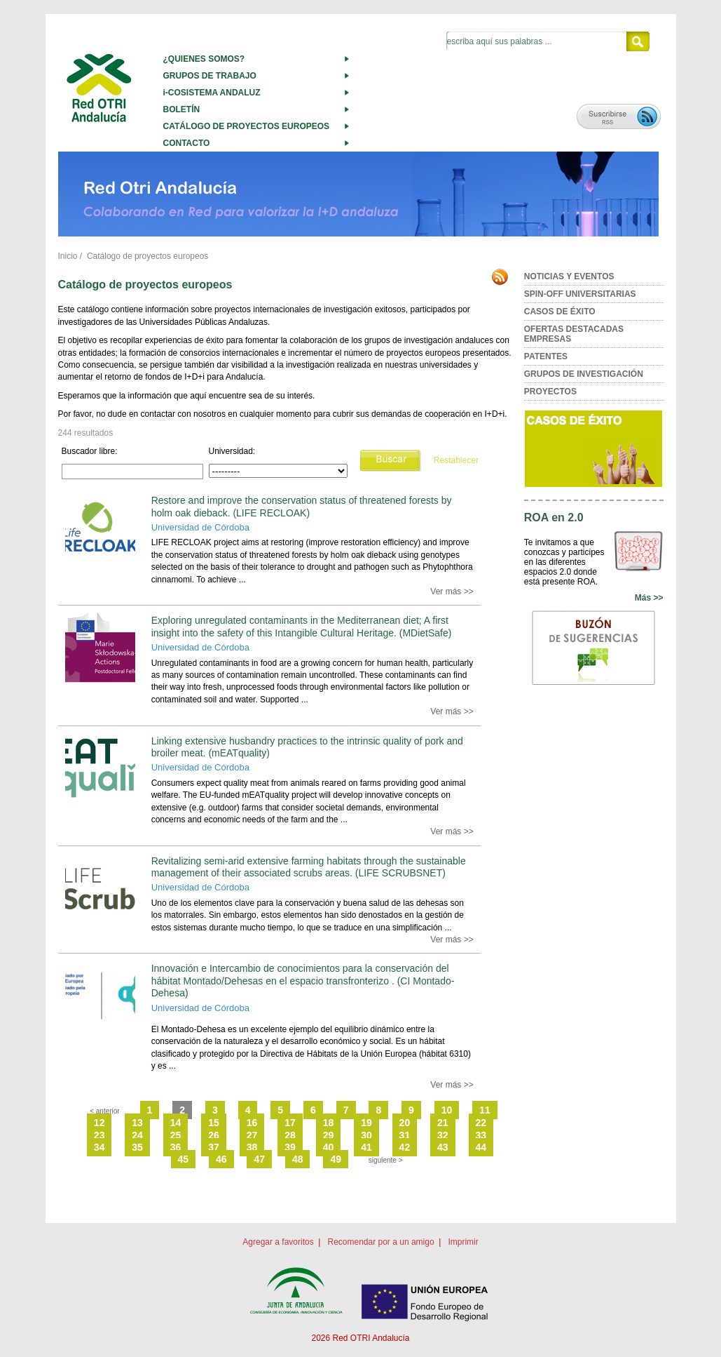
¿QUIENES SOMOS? (204, 59)
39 (290, 1147)
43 (442, 1147)
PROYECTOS (550, 391)
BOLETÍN (181, 109)
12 (99, 1122)
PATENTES (546, 356)
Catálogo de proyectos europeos (147, 256)
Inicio (68, 256)
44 (481, 1147)
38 (252, 1147)
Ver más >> (451, 591)
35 (137, 1147)
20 (405, 1122)
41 (366, 1147)
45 (183, 1159)
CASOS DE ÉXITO (560, 311)
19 (366, 1122)
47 (259, 1159)
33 (481, 1135)
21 (442, 1122)
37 (213, 1147)
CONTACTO (186, 143)
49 (335, 1159)
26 (213, 1135)
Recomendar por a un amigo (380, 1242)
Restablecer (456, 460)
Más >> (649, 598)
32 (442, 1135)
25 (175, 1135)
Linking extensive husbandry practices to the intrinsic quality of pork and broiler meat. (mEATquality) (307, 746)
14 (175, 1122)
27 (252, 1135)
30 (366, 1135)
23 (99, 1135)
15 (213, 1122)
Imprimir (463, 1242)
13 (137, 1122)
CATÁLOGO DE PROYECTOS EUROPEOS (246, 126)
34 (99, 1147)
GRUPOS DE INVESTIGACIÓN (583, 374)
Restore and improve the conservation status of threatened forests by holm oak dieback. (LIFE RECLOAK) (301, 506)
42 (405, 1147)
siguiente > (386, 1160)
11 (484, 1110)
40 (328, 1147)
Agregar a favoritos (277, 1242)
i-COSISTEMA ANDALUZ (212, 93)
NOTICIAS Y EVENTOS (569, 276)
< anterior (105, 1111)
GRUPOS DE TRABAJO (209, 76)
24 (137, 1135)
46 (221, 1159)
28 (290, 1135)
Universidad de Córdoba (200, 527)
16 (252, 1122)
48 (297, 1159)
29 (328, 1135)
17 (290, 1122)
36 (175, 1147)
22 (481, 1122)
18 (328, 1122)
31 (405, 1135)
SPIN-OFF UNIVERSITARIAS (580, 294)
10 (447, 1110)
